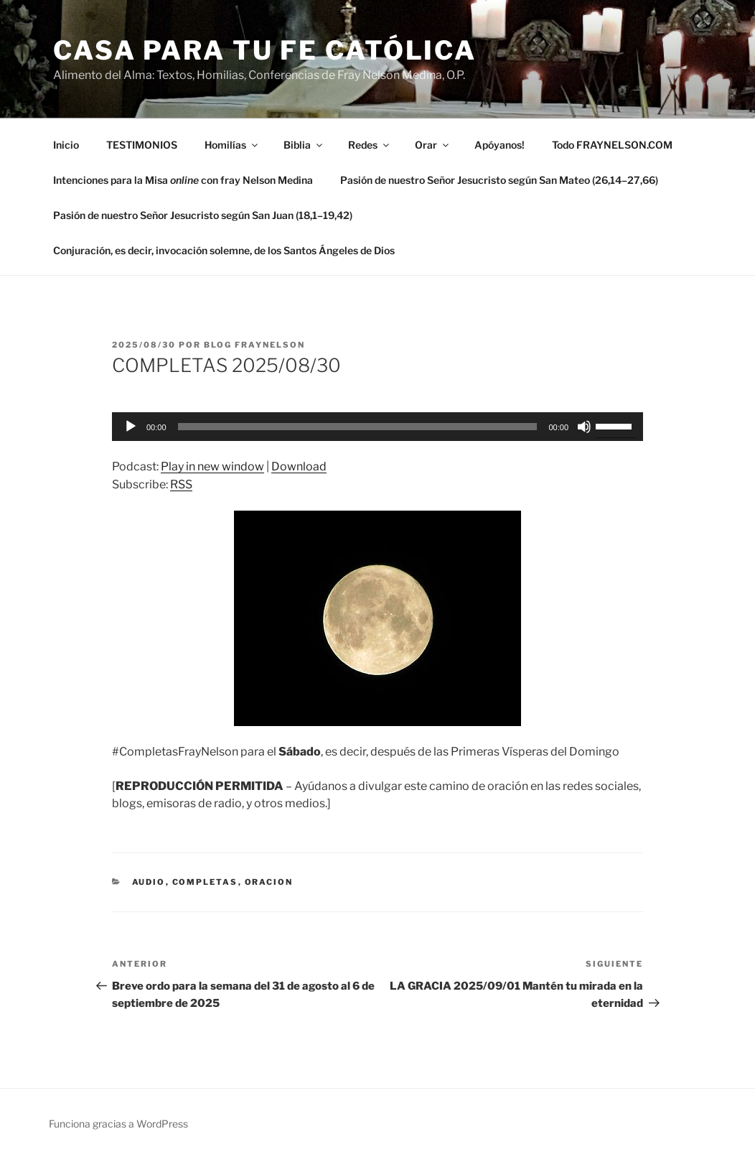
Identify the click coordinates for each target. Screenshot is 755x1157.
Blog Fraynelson (254, 345)
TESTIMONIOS (141, 145)
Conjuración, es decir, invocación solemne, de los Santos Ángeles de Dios (224, 250)
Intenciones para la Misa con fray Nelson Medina (183, 180)
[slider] (358, 426)
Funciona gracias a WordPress (118, 1123)
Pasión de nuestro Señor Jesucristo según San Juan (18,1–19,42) (202, 215)
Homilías (232, 145)
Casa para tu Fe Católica (265, 50)
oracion (269, 882)
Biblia (303, 145)
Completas (205, 882)
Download (299, 466)
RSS (181, 484)
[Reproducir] (130, 426)
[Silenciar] (584, 426)
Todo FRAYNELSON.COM (612, 145)
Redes (369, 145)
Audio (149, 882)
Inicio (66, 145)
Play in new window (212, 466)
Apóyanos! (499, 145)
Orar (433, 145)
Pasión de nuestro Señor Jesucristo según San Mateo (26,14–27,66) (499, 180)
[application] (377, 426)
